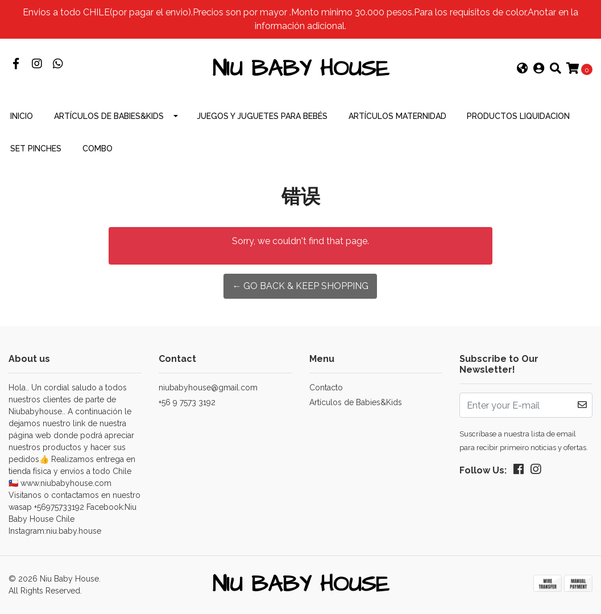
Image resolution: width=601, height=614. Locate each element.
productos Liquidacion (518, 116)
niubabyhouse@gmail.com (208, 387)
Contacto (326, 387)
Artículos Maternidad (397, 116)
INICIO (21, 116)
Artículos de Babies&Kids (109, 116)
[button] (522, 69)
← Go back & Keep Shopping (300, 286)
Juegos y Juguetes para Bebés (262, 116)
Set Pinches (35, 148)
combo (97, 148)
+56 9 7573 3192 (187, 402)
